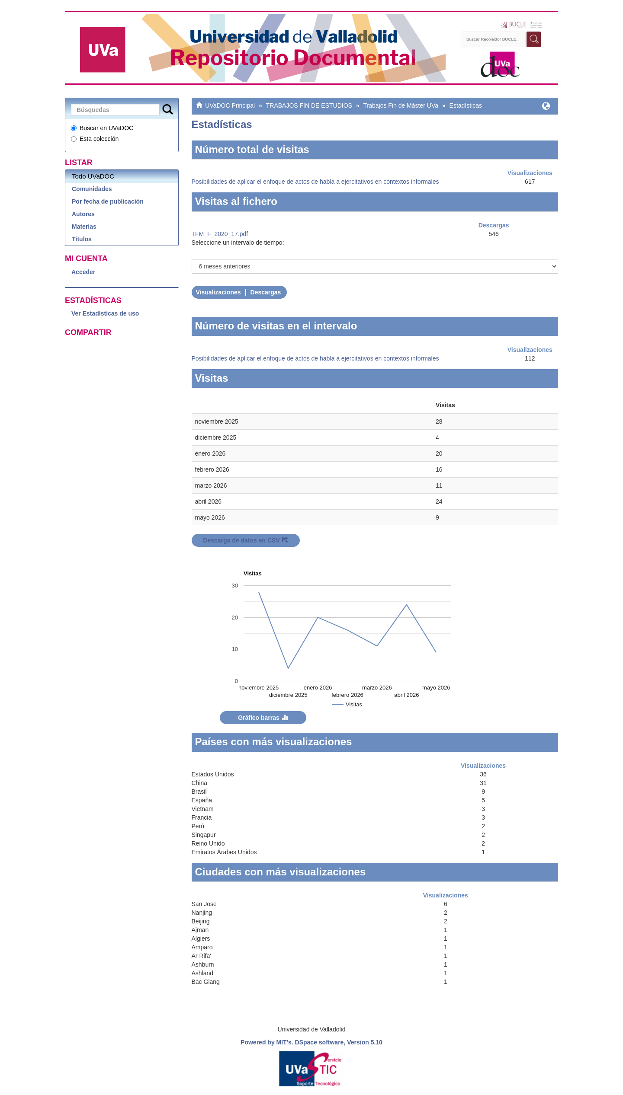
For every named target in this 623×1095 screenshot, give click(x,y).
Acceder (83, 271)
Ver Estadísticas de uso (105, 313)
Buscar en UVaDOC (102, 128)
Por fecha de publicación (108, 201)
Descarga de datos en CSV (245, 540)
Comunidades (92, 188)
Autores (83, 214)
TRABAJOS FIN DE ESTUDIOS (309, 105)
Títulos (82, 239)
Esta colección (95, 138)
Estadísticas (466, 105)
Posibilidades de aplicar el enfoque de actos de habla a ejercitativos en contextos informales (315, 181)
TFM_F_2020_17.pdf (220, 233)
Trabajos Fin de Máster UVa (400, 105)
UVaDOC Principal (230, 105)
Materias (84, 226)
